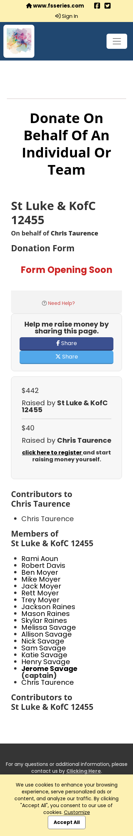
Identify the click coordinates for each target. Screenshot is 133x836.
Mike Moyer (40, 579)
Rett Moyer (40, 593)
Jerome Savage (49, 668)
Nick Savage (42, 641)
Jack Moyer (41, 586)
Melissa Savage (48, 627)
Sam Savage (43, 648)
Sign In (66, 16)
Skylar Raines (44, 620)
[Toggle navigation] (117, 41)
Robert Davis (43, 565)
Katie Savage (44, 655)
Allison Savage (46, 634)
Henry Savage (45, 662)
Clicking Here (83, 771)
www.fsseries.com (55, 5)
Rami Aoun (39, 558)
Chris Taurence (47, 682)
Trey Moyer (40, 600)
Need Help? (61, 303)
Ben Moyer (39, 572)
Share (66, 343)
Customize (77, 812)
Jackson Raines (48, 607)
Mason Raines (45, 613)
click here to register (52, 452)
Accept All (67, 822)
